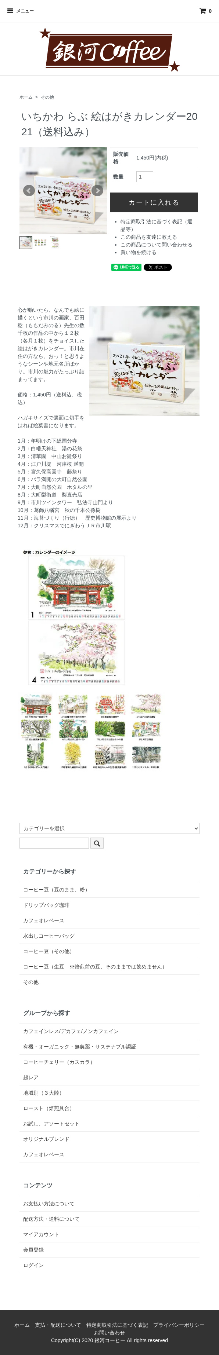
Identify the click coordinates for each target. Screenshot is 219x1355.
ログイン (33, 1265)
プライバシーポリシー (179, 1325)
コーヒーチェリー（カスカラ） (59, 1062)
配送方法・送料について (51, 1219)
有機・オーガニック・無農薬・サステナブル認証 (79, 1047)
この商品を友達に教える (149, 237)
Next (97, 191)
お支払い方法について (49, 1203)
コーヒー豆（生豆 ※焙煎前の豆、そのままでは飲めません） (95, 967)
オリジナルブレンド (46, 1139)
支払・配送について (58, 1325)
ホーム (26, 97)
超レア (31, 1077)
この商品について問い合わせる (157, 245)
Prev (29, 191)
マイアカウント (41, 1234)
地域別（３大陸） (43, 1093)
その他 (47, 97)
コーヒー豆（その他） (49, 951)
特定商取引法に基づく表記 (117, 1325)
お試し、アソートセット (51, 1124)
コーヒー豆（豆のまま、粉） (56, 890)
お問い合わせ (109, 1333)
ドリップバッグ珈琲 (46, 905)
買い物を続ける (139, 252)
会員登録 (33, 1250)
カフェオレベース (43, 920)
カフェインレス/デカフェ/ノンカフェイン (71, 1031)
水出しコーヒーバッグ (49, 936)
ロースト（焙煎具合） (49, 1108)
